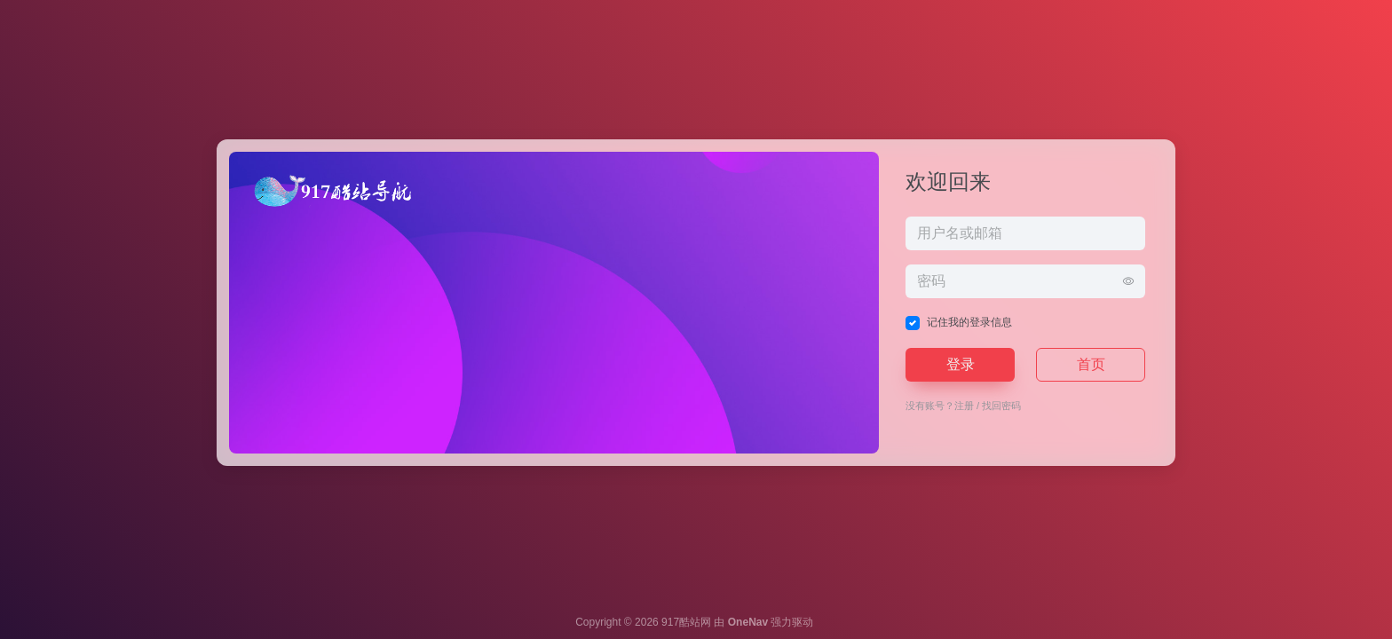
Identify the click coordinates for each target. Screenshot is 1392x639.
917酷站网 (686, 622)
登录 (960, 364)
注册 (964, 405)
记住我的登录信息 (969, 322)
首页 (1091, 364)
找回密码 (1001, 405)
